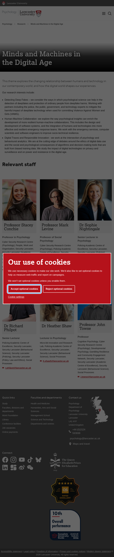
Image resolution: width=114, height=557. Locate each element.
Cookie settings (16, 297)
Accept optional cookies (24, 289)
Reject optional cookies (59, 289)
